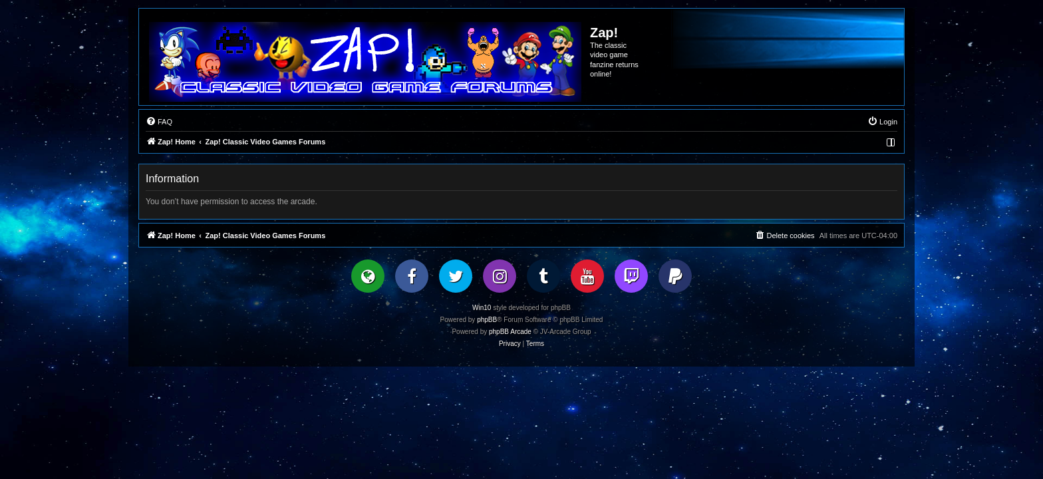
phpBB (487, 319)
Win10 (481, 307)
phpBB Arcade (510, 331)
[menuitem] (159, 122)
